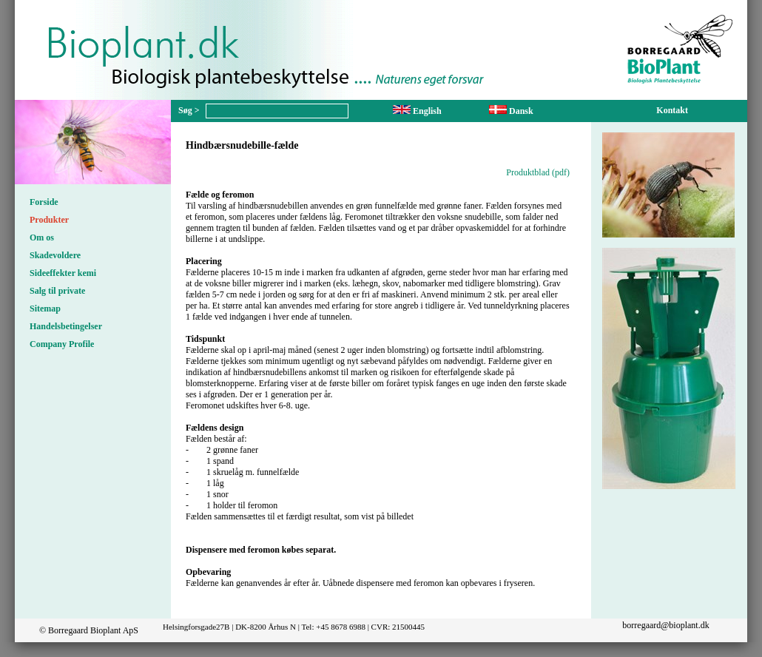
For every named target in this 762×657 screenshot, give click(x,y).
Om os (42, 237)
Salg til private (57, 291)
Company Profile (62, 344)
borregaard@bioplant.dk (665, 625)
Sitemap (45, 308)
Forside (44, 202)
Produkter (49, 220)
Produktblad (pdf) (538, 172)
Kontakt (672, 110)
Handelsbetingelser (66, 326)
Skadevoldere (55, 255)
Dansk (511, 111)
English (417, 111)
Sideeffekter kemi (63, 273)
